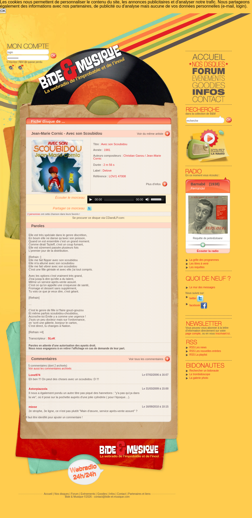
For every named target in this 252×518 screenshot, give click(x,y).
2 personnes (34, 214)
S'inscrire (12, 62)
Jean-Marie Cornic (47, 133)
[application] (126, 199)
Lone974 (35, 374)
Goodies (102, 493)
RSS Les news (198, 347)
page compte (193, 333)
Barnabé (198, 184)
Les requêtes (197, 267)
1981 (107, 149)
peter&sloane (214, 238)
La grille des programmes (204, 259)
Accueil (48, 493)
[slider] (119, 199)
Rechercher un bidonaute (204, 370)
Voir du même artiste (150, 133)
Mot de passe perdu (30, 62)
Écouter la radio (208, 250)
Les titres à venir (199, 263)
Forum (74, 493)
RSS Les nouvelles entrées (205, 351)
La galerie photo (199, 377)
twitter (196, 298)
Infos (112, 493)
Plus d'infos (153, 184)
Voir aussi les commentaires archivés (50, 368)
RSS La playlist (198, 354)
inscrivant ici (223, 333)
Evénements (88, 493)
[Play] (91, 199)
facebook (198, 305)
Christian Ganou (133, 155)
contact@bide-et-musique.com (112, 496)
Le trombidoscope (200, 374)
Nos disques (61, 493)
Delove (107, 170)
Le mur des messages (202, 287)
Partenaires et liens (139, 493)
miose (33, 406)
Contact (121, 493)
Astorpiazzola (38, 388)
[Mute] (147, 199)
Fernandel (198, 188)
